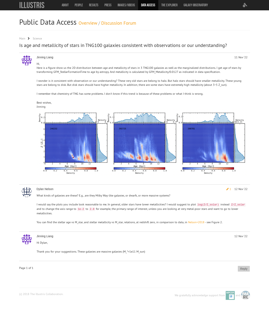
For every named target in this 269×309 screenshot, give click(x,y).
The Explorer (169, 5)
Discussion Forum (118, 23)
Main (22, 38)
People (79, 5)
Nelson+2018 (196, 222)
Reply (244, 268)
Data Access (148, 5)
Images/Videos (126, 5)
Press (108, 5)
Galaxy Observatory (196, 5)
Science (37, 38)
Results (93, 5)
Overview (88, 23)
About (65, 5)
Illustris (32, 5)
